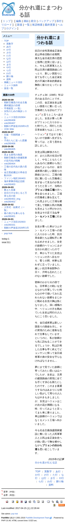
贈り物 (9, 76)
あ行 (8, 46)
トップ (7, 20)
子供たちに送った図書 (15, 140)
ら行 (8, 70)
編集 (18, 20)
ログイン (11, 28)
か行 (8, 49)
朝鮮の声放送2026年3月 (16, 227)
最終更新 (50, 24)
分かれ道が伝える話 (46, 462)
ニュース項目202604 (14, 117)
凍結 (26, 20)
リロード (6, 24)
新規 (19, 24)
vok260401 (9, 216)
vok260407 (9, 123)
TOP (6, 40)
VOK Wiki (9, 129)
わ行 (8, 73)
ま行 (8, 64)
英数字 (9, 43)
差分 (33, 20)
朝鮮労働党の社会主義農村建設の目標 (15, 104)
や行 (8, 67)
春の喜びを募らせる (14, 213)
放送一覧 (8, 88)
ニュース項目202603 (14, 221)
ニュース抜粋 (11, 85)
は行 (8, 61)
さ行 (8, 52)
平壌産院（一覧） (13, 108)
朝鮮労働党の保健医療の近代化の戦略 (15, 159)
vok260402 (9, 201)
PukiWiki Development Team (39, 518)
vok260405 (9, 149)
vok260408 (9, 120)
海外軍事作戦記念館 (14, 181)
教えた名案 (9, 190)
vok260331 (9, 224)
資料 (8, 79)
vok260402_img (12, 199)
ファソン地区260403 (14, 178)
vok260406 (9, 143)
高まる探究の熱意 (13, 154)
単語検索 (37, 24)
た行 (8, 55)
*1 (40, 114)
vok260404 (9, 163)
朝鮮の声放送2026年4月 (16, 126)
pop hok (8, 233)
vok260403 (9, 184)
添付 (59, 20)
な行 (8, 58)
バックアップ (46, 20)
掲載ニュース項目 (13, 82)
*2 (45, 133)
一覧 (27, 24)
